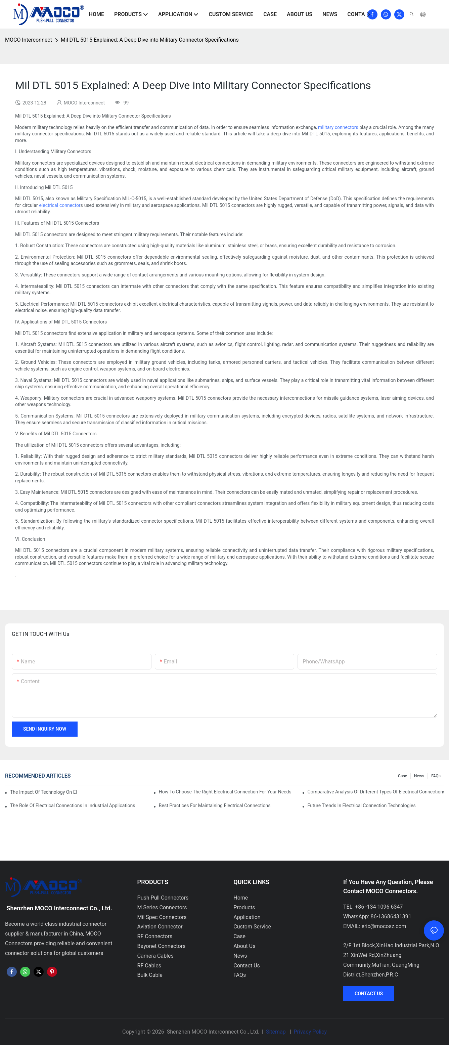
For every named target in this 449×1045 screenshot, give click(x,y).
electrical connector (59, 205)
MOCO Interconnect (28, 40)
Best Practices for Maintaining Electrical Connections (215, 805)
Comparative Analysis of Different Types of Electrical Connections (376, 791)
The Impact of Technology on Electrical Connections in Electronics (43, 792)
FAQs (436, 776)
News (419, 776)
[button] (368, 14)
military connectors (338, 127)
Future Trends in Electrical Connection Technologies (362, 805)
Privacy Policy (310, 1032)
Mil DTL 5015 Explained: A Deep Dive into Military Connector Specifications (150, 40)
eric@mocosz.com (383, 926)
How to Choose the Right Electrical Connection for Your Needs (225, 791)
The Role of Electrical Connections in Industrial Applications (72, 805)
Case (402, 776)
